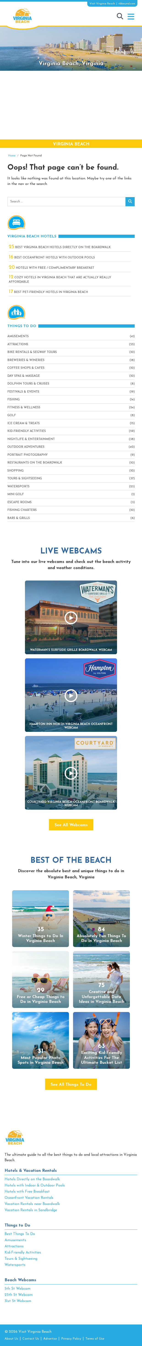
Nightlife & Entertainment (31, 439)
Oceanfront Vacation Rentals (29, 1198)
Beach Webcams (20, 1280)
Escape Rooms (19, 502)
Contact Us (30, 1339)
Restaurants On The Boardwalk (34, 462)
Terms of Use (94, 1339)
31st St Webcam (18, 1301)
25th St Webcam (19, 1295)
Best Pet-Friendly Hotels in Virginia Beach (48, 292)
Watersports (18, 486)
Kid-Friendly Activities (26, 431)
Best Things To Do (20, 1234)
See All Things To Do (71, 1085)
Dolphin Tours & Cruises (28, 383)
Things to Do (17, 1225)
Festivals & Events (23, 391)
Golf (11, 415)
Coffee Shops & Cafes (25, 367)
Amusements (18, 336)
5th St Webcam (17, 1289)
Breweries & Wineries (25, 360)
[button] (130, 17)
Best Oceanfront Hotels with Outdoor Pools (52, 257)
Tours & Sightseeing (24, 478)
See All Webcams (71, 825)
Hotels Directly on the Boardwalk (32, 1179)
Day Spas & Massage (23, 375)
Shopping (15, 470)
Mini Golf (15, 494)
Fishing (13, 399)
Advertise (50, 1339)
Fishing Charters (22, 510)
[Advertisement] (71, 105)
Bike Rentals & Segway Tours (32, 352)
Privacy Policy (71, 1339)
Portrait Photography (27, 454)
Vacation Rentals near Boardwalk (32, 1204)
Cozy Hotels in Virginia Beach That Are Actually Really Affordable (60, 279)
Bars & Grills (18, 518)
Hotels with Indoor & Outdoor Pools (35, 1185)
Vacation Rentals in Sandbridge (31, 1210)
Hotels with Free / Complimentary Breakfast (51, 268)
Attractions (17, 344)
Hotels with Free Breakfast (27, 1192)
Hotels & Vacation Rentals (31, 1171)
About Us (11, 1339)
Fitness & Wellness (23, 407)
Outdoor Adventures (25, 446)
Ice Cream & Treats (23, 423)
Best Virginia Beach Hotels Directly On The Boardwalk (60, 247)
